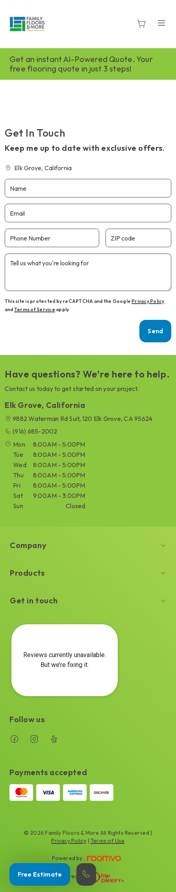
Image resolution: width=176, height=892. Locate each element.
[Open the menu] (161, 22)
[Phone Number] (52, 238)
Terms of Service (34, 309)
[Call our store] (86, 874)
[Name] (88, 188)
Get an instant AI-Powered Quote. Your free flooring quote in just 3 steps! (81, 63)
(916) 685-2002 (35, 431)
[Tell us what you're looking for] (88, 272)
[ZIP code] (138, 238)
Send (155, 331)
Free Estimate (40, 874)
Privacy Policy (148, 301)
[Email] (88, 213)
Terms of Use (108, 840)
